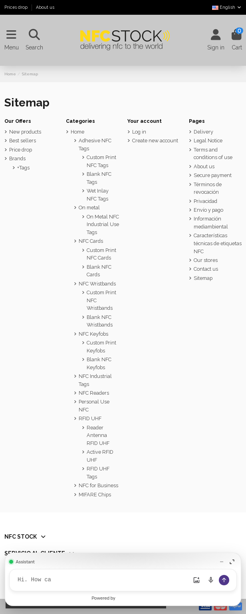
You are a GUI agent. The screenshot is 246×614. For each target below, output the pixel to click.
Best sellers (22, 141)
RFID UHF (90, 418)
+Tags (23, 168)
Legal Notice (208, 141)
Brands (17, 158)
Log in (139, 132)
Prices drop (16, 7)
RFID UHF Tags (98, 473)
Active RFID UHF (100, 456)
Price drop (20, 150)
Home (77, 132)
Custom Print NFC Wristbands (101, 300)
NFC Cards (91, 241)
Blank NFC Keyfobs (99, 363)
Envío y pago (208, 210)
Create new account (155, 141)
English (227, 7)
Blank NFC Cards (99, 271)
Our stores (206, 260)
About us (45, 7)
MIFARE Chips (95, 495)
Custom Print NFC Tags (101, 161)
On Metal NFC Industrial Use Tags (103, 224)
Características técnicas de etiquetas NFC (218, 243)
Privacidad (205, 201)
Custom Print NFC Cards (101, 254)
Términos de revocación (208, 188)
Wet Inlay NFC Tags (98, 195)
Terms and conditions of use (213, 154)
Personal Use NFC (94, 406)
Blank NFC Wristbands (100, 321)
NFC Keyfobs (93, 334)
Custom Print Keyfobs (101, 347)
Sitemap (203, 278)
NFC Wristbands (97, 284)
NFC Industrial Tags (95, 380)
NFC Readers (94, 393)
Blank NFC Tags (99, 178)
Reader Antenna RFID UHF (98, 435)
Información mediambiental (211, 223)
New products (25, 132)
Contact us (206, 269)
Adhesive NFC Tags (95, 145)
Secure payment (213, 175)
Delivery (203, 132)
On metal (89, 208)
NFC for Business (98, 485)
